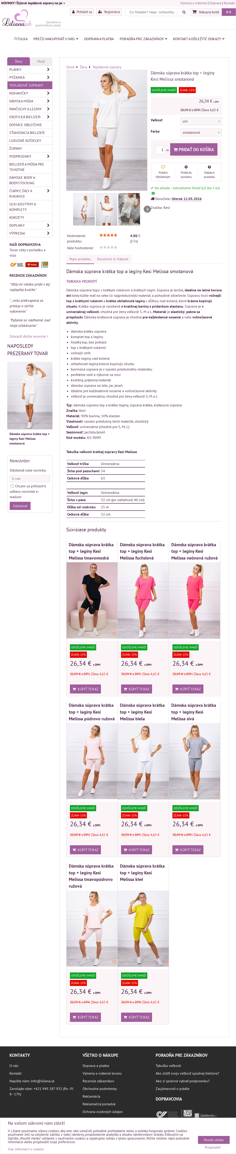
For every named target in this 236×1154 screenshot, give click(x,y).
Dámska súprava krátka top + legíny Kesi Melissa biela (142, 711)
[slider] (108, 235)
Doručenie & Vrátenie (113, 259)
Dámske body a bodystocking (22, 180)
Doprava (215, 3)
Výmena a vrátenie (193, 3)
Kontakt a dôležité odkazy (198, 39)
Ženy (18, 61)
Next (147, 209)
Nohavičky (30, 93)
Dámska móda (30, 101)
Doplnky (30, 225)
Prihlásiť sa (82, 11)
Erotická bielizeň (30, 117)
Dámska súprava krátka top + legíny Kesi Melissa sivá (193, 711)
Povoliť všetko (214, 1140)
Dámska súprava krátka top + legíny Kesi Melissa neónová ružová (194, 551)
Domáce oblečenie (25, 124)
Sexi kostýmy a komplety (22, 207)
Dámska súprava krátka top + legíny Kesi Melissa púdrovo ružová (92, 711)
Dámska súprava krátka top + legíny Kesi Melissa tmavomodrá (91, 551)
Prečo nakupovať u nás (55, 39)
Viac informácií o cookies (26, 1149)
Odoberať (20, 506)
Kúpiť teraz (85, 689)
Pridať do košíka (194, 149)
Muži (41, 61)
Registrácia (109, 11)
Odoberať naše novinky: (28, 470)
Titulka (21, 39)
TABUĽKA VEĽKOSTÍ (81, 281)
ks (163, 150)
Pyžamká (30, 77)
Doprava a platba (99, 39)
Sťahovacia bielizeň (27, 132)
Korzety (16, 217)
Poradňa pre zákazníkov (143, 39)
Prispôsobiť (212, 1147)
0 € (228, 12)
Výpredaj (30, 233)
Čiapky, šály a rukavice (30, 193)
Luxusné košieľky (25, 140)
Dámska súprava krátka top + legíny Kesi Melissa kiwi (142, 872)
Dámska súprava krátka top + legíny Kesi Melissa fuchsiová (142, 551)
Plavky (30, 69)
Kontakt (229, 3)
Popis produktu (80, 259)
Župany (15, 148)
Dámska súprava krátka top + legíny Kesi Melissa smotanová (30, 438)
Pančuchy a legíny (30, 109)
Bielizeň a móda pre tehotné (26, 167)
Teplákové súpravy (26, 85)
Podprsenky (30, 156)
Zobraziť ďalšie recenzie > (29, 336)
